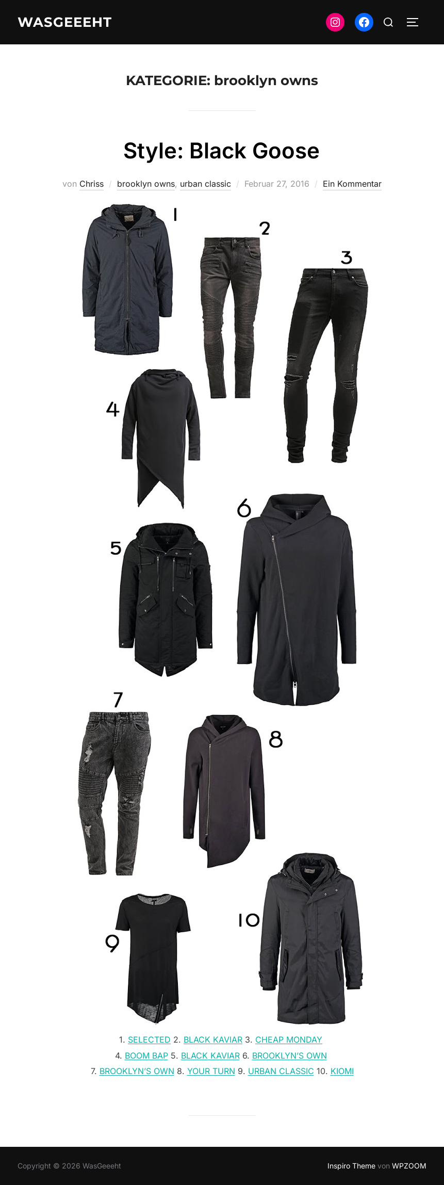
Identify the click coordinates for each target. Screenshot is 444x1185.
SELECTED (149, 1039)
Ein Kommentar (352, 183)
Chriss (91, 183)
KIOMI (342, 1071)
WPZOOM (409, 1165)
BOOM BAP (146, 1055)
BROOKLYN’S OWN (289, 1055)
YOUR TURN (211, 1071)
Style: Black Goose (221, 150)
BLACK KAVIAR (213, 1039)
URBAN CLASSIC (281, 1071)
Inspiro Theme (351, 1165)
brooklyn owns (146, 183)
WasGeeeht (65, 22)
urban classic (205, 183)
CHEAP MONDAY (288, 1039)
